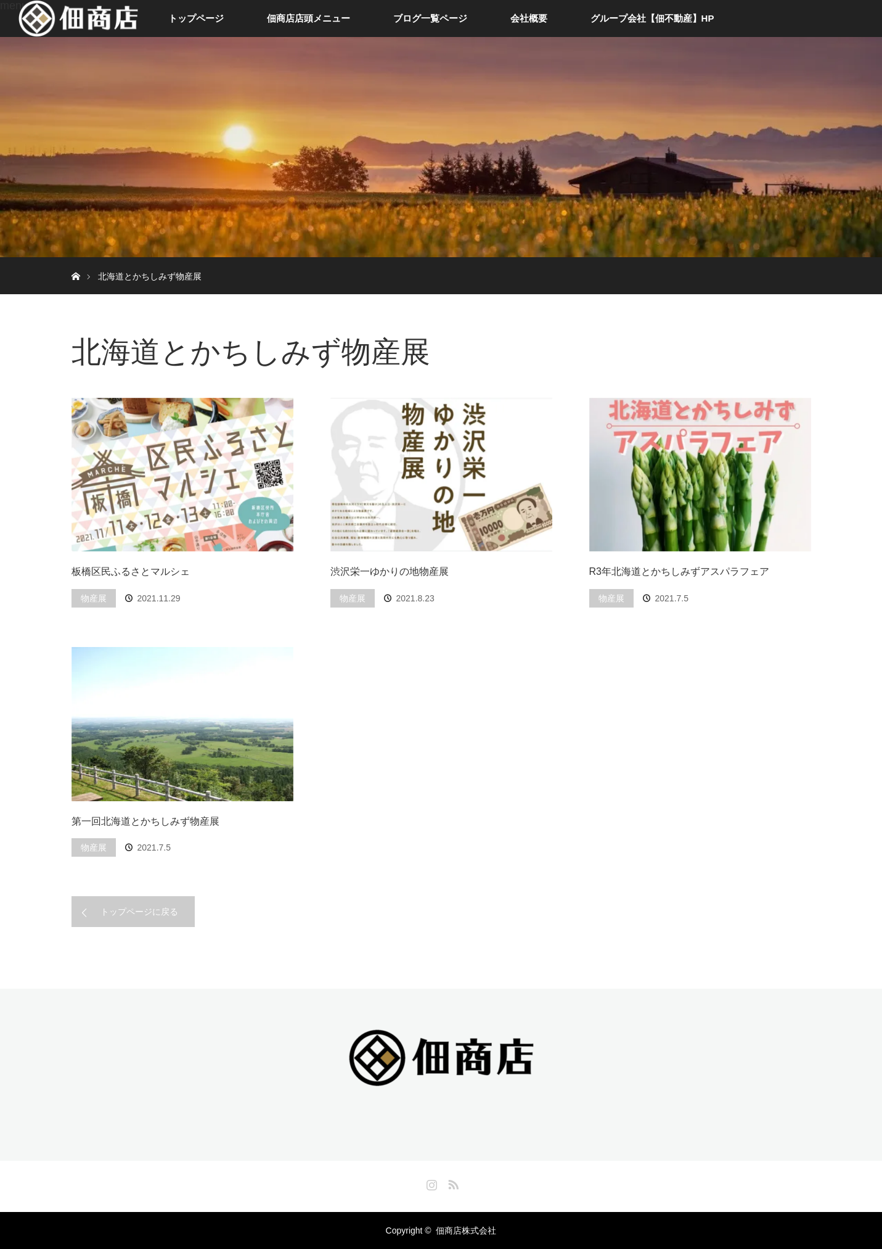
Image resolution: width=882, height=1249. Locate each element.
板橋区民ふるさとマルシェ (130, 571)
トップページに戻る (139, 912)
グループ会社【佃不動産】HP (652, 18)
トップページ (196, 18)
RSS (452, 1182)
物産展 (94, 598)
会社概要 (528, 18)
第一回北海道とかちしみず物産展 (145, 821)
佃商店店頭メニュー (308, 18)
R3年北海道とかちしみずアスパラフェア (679, 571)
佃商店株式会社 (466, 1230)
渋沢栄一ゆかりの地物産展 (389, 571)
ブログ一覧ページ (430, 18)
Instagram (430, 1182)
